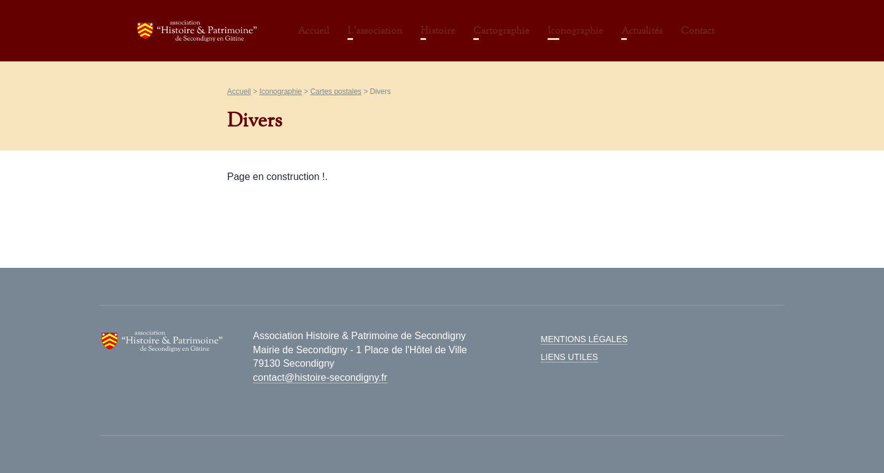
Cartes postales (335, 91)
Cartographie (501, 31)
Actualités (641, 31)
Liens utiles (569, 357)
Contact (698, 31)
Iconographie (575, 31)
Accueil (313, 31)
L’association (374, 31)
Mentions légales (584, 339)
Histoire (438, 31)
